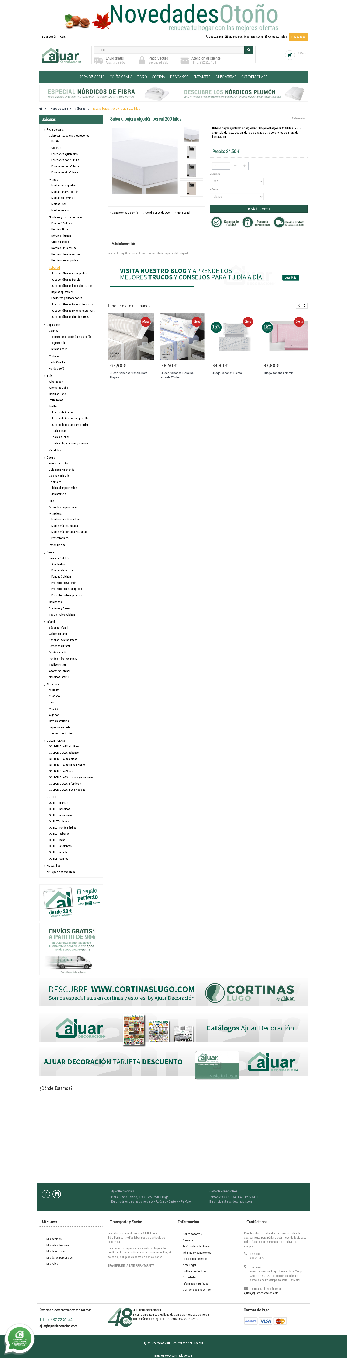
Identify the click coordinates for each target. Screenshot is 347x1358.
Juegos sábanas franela (65, 279)
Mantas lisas (58, 204)
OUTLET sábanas (59, 833)
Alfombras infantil (59, 671)
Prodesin (198, 1343)
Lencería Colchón (59, 558)
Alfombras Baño (58, 387)
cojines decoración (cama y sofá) (71, 336)
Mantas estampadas (63, 185)
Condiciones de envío (124, 212)
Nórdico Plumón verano (65, 254)
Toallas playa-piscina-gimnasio (69, 443)
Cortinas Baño (57, 394)
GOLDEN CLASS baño (62, 771)
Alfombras (225, 76)
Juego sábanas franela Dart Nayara (128, 375)
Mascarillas (53, 865)
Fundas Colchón (61, 576)
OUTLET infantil (58, 852)
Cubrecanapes (60, 241)
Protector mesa (60, 538)
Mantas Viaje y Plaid (63, 197)
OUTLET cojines (58, 858)
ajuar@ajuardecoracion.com (261, 1293)
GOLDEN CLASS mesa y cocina (67, 789)
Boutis (55, 141)
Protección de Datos (195, 1258)
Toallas (53, 406)
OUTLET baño (57, 840)
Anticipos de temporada (61, 872)
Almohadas (58, 564)
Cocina (158, 76)
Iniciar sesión (49, 36)
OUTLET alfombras (60, 846)
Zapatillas (55, 450)
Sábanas (54, 267)
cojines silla (58, 343)
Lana (52, 702)
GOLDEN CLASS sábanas (64, 752)
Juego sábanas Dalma (227, 373)
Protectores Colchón (63, 582)
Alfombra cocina (59, 463)
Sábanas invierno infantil (63, 640)
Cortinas (54, 356)
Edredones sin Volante (64, 172)
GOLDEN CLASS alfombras (65, 783)
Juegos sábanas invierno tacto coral (73, 310)
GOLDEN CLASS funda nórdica (67, 765)
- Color (214, 189)
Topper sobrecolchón (62, 614)
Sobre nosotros (192, 1234)
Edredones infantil (60, 646)
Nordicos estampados (64, 260)
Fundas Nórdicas (61, 223)
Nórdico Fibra (59, 229)
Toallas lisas (58, 430)
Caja (63, 36)
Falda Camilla (57, 362)
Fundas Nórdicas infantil (63, 658)
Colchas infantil (58, 633)
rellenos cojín (59, 349)
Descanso (179, 76)
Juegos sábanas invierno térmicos (72, 304)
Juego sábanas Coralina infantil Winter (177, 375)
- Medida (215, 174)
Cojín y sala (121, 76)
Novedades (298, 36)
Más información (123, 244)
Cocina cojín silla (59, 475)
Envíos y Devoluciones (196, 1246)
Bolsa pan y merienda (61, 469)
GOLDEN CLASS (254, 76)
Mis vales (52, 1263)
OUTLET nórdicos (59, 809)
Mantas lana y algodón (64, 191)
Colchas (56, 147)
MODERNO (55, 690)
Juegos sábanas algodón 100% (70, 316)
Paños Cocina (57, 545)
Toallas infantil (57, 664)
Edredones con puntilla (65, 160)
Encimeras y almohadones (66, 298)
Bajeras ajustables (62, 292)
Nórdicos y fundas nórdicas (65, 217)
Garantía (188, 1240)
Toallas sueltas (60, 437)
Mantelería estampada (64, 525)
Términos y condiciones (197, 1252)
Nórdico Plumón (61, 235)
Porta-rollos (56, 400)
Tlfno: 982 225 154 (203, 62)
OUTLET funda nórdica (62, 827)
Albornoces (56, 381)
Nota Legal (182, 212)
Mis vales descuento (58, 1245)
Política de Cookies (194, 1271)
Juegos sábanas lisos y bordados (71, 285)
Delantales (55, 482)
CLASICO (54, 696)
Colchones (55, 602)
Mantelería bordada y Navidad (69, 532)
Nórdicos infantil (59, 677)
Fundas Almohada (62, 570)
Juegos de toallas (62, 412)
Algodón (54, 715)
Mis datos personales (59, 1257)
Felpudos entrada (59, 727)
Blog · (285, 36)
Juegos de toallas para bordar (69, 424)
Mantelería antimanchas (65, 519)
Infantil (202, 76)
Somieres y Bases (59, 608)
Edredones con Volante (65, 166)
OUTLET (51, 797)
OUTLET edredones (60, 815)
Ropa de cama (92, 76)
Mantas (53, 179)
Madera (53, 708)
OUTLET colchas (59, 821)
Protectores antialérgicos (66, 589)
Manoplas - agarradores (63, 507)
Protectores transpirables (66, 595)
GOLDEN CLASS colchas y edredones (71, 777)
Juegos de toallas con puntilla (69, 418)
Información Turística (195, 1283)
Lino (51, 501)
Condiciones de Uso (156, 212)
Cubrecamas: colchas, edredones (69, 135)
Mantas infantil (58, 652)
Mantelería (55, 513)
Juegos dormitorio (60, 733)
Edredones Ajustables (64, 154)
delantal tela (58, 494)
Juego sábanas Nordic (279, 373)
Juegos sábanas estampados (69, 273)
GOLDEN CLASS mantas (63, 759)
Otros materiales (59, 721)
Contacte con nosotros (197, 1289)
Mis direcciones (56, 1251)
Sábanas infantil (58, 627)
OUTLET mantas (58, 802)
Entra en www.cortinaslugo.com (173, 1355)
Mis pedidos (54, 1239)
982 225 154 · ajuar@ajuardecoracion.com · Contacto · (243, 36)
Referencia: (298, 118)
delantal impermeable (64, 488)
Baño (142, 76)
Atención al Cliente (206, 58)
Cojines (53, 330)
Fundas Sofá (56, 368)
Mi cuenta (49, 1222)
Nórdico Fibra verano (64, 248)
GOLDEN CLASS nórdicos (64, 746)
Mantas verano (60, 210)
